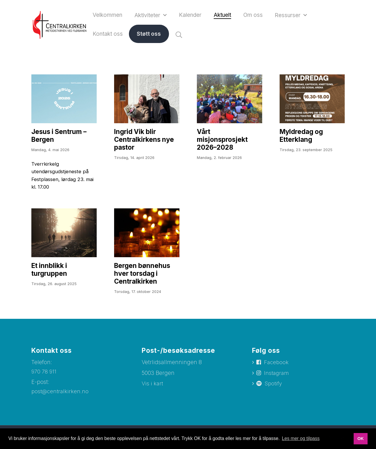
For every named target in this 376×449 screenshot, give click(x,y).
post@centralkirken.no (60, 396)
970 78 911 (44, 376)
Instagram (277, 378)
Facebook (276, 367)
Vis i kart (152, 387)
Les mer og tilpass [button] (301, 438)
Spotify (274, 389)
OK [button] (360, 438)
